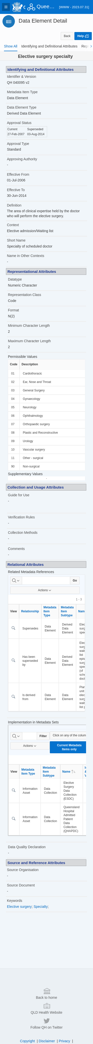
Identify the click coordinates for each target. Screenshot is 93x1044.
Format (13, 310)
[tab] (10, 46)
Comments (16, 549)
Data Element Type (21, 107)
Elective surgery (19, 907)
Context (13, 225)
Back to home (46, 1002)
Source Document (21, 885)
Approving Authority (22, 159)
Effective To (16, 190)
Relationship (30, 611)
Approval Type (18, 144)
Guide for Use (18, 495)
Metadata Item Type (22, 92)
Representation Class (24, 295)
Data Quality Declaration (27, 847)
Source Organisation (23, 870)
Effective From (18, 174)
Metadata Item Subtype (67, 611)
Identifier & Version (21, 77)
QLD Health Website (46, 1017)
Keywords (14, 901)
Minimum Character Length (29, 326)
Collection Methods (22, 533)
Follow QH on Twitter (47, 1032)
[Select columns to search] (16, 581)
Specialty (40, 907)
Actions (45, 590)
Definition (14, 205)
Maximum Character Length (29, 341)
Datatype (15, 279)
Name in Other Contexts (25, 256)
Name (68, 772)
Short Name (16, 240)
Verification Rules (21, 517)
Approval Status (19, 123)
